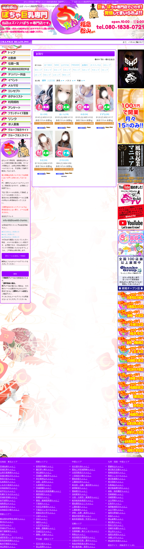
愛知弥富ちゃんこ (80, 478)
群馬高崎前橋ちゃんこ (9, 540)
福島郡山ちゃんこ (8, 503)
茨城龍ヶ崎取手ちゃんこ (46, 475)
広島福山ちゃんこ (116, 485)
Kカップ (47, 74)
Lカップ (56, 74)
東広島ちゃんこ (115, 522)
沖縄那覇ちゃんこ (116, 497)
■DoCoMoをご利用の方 (10, 232)
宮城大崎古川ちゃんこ (9, 475)
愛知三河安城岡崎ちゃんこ (83, 469)
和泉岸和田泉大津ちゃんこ (83, 543)
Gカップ (85, 69)
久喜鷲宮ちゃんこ (44, 485)
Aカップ (107, 65)
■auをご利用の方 (8, 234)
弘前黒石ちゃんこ (8, 481)
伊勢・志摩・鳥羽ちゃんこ (83, 512)
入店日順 (51, 80)
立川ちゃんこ (6, 525)
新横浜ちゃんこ (43, 497)
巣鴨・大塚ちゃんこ (44, 534)
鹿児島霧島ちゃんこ (116, 478)
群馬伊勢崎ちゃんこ (44, 466)
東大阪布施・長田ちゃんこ (83, 546)
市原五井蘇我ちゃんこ (45, 506)
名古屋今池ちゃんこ (80, 466)
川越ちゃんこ (6, 534)
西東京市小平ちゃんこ (45, 512)
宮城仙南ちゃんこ (8, 466)
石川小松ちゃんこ (44, 543)
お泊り (85, 65)
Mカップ (66, 74)
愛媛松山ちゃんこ (116, 466)
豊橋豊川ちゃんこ (80, 491)
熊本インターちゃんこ (117, 475)
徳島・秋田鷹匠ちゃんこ (118, 491)
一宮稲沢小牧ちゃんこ (81, 475)
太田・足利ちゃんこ (44, 481)
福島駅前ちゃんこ (8, 506)
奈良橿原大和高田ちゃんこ (83, 537)
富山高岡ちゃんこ (44, 546)
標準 (44, 80)
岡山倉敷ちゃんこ (116, 519)
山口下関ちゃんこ (116, 509)
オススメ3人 (95, 65)
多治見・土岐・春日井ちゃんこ (85, 485)
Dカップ (57, 69)
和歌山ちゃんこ (79, 534)
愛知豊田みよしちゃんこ (82, 503)
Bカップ (38, 69)
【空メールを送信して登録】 (15, 256)
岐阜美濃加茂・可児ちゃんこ (84, 519)
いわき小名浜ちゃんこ (9, 485)
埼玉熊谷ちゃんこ (8, 546)
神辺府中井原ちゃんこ (117, 540)
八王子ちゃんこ (43, 525)
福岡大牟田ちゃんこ (116, 534)
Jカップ (38, 74)
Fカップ (76, 69)
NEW (56, 65)
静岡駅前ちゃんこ (80, 488)
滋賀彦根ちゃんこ (80, 528)
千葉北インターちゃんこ (46, 509)
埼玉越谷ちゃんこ (44, 472)
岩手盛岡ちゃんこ (8, 500)
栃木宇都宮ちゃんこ (8, 543)
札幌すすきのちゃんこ (9, 494)
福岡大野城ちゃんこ (116, 512)
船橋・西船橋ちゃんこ (45, 528)
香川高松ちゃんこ (116, 481)
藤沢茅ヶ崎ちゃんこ (44, 469)
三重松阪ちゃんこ (80, 506)
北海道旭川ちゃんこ (8, 488)
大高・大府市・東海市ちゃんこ (85, 497)
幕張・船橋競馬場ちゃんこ (47, 500)
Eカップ (67, 69)
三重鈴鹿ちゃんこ (80, 509)
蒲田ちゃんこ (42, 522)
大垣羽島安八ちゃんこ (81, 472)
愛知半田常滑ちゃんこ (81, 516)
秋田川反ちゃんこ (8, 478)
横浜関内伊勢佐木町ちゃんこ (12, 518)
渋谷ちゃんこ (42, 519)
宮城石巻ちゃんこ (8, 469)
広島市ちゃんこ (115, 503)
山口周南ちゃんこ (116, 500)
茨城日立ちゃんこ (44, 531)
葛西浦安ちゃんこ (44, 494)
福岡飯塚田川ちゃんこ (117, 506)
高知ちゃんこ (114, 516)
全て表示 (48, 65)
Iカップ (105, 69)
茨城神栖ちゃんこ (44, 488)
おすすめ (65, 65)
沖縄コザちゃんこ (116, 537)
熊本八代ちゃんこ (116, 525)
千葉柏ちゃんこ (43, 503)
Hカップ (95, 69)
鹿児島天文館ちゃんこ (117, 469)
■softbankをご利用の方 (10, 237)
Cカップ (47, 69)
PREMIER (75, 65)
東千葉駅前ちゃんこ (8, 531)
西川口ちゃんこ (7, 522)
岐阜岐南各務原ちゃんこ (82, 500)
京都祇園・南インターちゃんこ (85, 531)
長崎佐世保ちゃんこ (116, 472)
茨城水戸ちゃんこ (8, 528)
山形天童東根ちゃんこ (9, 472)
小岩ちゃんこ (42, 516)
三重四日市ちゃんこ (80, 481)
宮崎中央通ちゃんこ (116, 528)
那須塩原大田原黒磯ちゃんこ (48, 491)
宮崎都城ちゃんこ (116, 494)
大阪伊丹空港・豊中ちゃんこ (84, 540)
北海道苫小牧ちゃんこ (9, 509)
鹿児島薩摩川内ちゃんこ (118, 488)
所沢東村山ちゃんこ (44, 478)
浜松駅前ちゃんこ (80, 494)
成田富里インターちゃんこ (11, 537)
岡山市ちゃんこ (115, 531)
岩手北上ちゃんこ (8, 491)
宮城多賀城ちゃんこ (8, 497)
